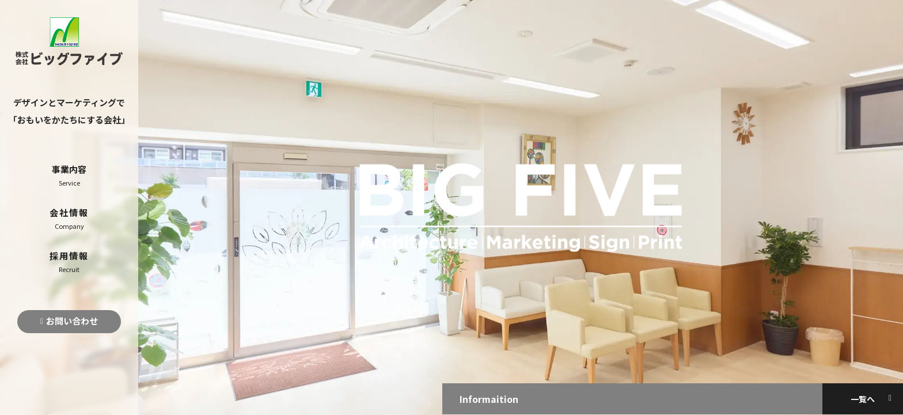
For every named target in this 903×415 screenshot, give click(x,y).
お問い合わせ (72, 321)
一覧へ (863, 399)
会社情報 (69, 218)
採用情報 (69, 262)
